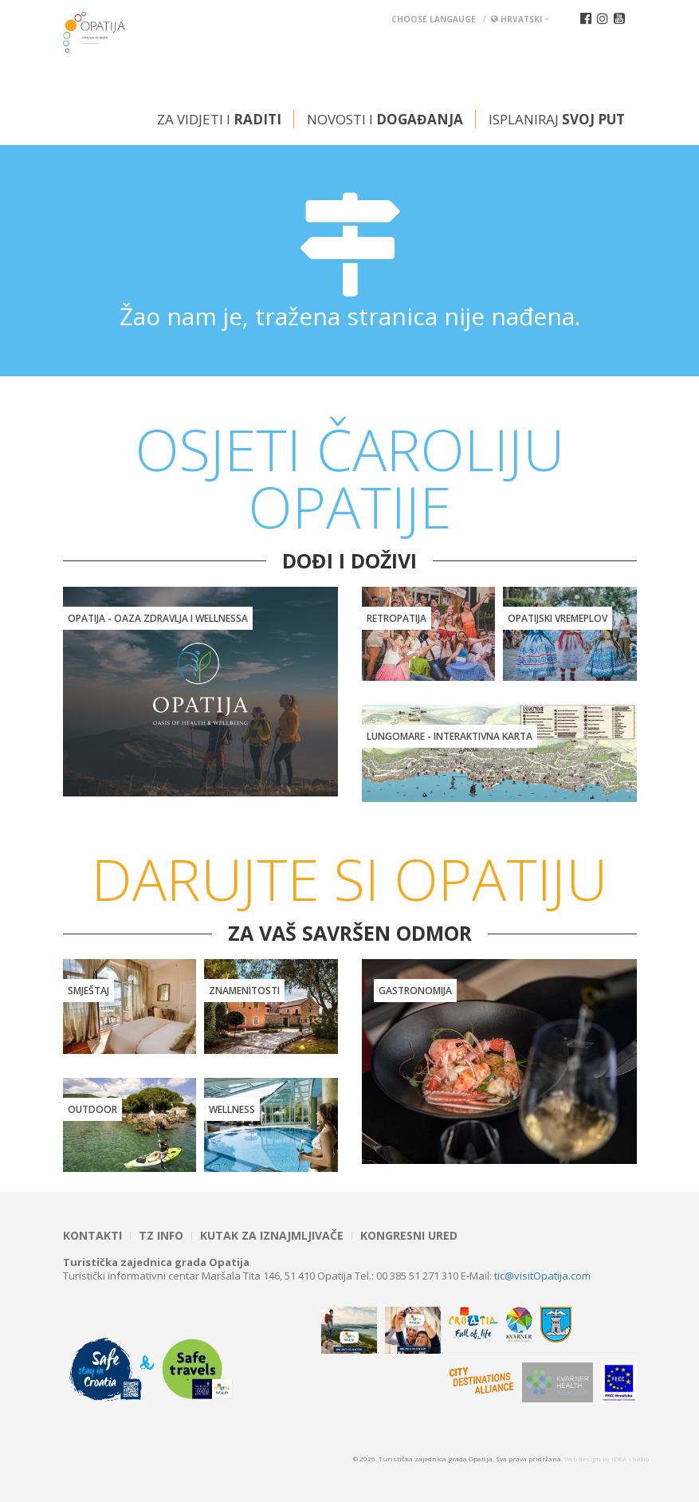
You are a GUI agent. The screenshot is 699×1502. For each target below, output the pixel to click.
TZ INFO (161, 1236)
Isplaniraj (557, 119)
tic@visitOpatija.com (542, 1275)
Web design (582, 1458)
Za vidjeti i (219, 119)
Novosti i (385, 119)
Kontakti (92, 1236)
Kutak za (272, 1236)
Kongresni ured (408, 1236)
